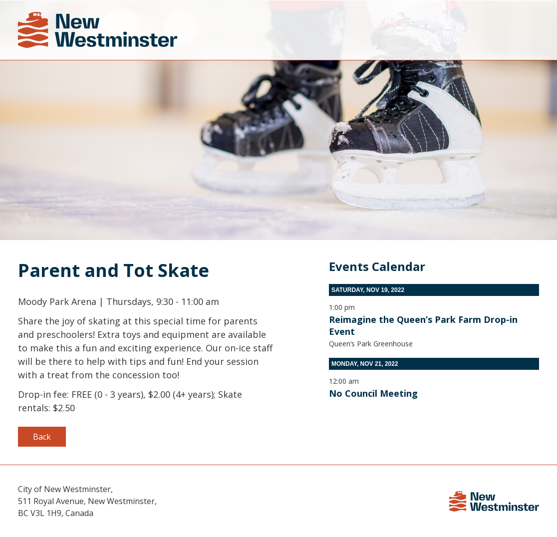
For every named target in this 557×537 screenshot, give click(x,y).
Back (42, 436)
